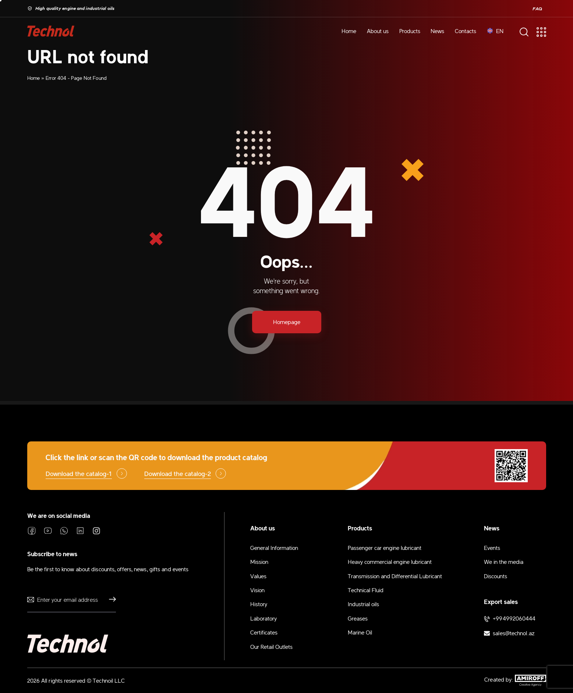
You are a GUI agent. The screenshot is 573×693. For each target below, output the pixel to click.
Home (33, 77)
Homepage (286, 321)
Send (110, 599)
